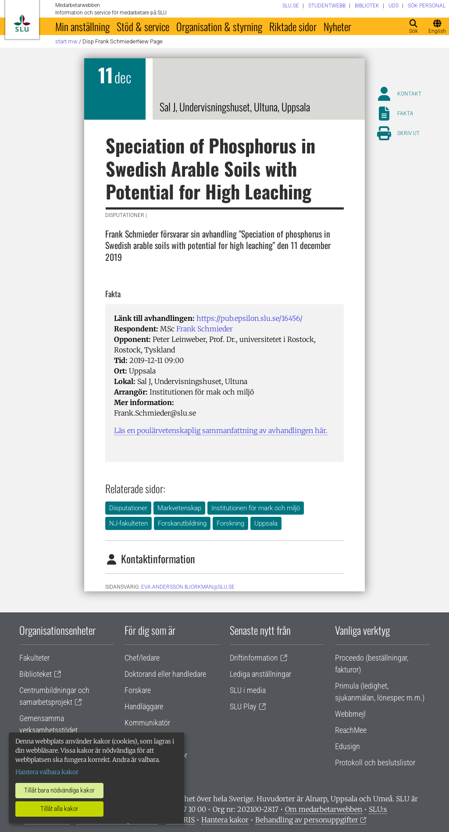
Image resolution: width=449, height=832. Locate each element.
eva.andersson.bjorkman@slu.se (188, 587)
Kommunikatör (147, 722)
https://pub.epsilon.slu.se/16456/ (249, 318)
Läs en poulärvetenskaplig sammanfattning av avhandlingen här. (221, 430)
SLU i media (248, 690)
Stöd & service (143, 26)
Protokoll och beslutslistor (375, 762)
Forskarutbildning (182, 523)
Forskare (138, 690)
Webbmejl (350, 713)
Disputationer (128, 508)
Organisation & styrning (219, 26)
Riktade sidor (293, 26)
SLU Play (243, 706)
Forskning (230, 523)
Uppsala (266, 523)
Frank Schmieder (204, 328)
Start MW (66, 41)
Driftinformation (254, 657)
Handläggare (144, 706)
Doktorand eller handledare (165, 674)
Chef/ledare (142, 657)
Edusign (347, 746)
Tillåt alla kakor (59, 809)
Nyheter (337, 26)
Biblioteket (35, 674)
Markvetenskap (179, 508)
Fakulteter (34, 657)
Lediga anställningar (260, 674)
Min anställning (82, 26)
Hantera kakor (225, 819)
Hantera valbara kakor (46, 772)
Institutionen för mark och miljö (255, 508)
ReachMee (351, 730)
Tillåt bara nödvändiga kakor (59, 790)
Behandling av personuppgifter (306, 819)
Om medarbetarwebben (323, 809)
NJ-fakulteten (128, 523)
